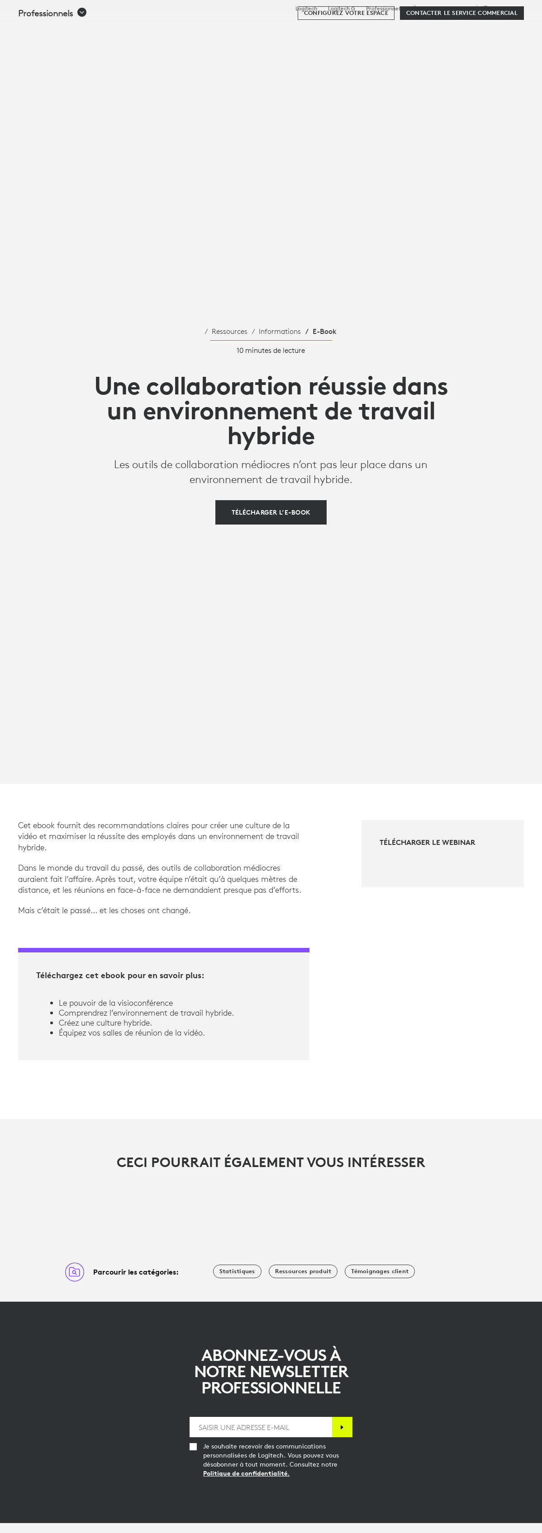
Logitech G (341, 8)
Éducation (425, 8)
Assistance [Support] (458, 8)
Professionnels (384, 8)
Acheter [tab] (146, 28)
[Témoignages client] (380, 1271)
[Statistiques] (237, 1271)
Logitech (306, 8)
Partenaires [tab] (338, 28)
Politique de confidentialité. (246, 1473)
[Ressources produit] (303, 1271)
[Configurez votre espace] (346, 55)
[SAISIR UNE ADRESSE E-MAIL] (261, 1427)
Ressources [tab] (281, 28)
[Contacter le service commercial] (462, 55)
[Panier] (503, 29)
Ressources (229, 331)
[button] (52, 55)
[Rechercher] (438, 29)
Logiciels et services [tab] (211, 28)
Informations (280, 331)
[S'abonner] (342, 1427)
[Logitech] (76, 28)
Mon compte (476, 29)
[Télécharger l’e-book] (271, 512)
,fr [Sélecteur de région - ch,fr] (502, 8)
